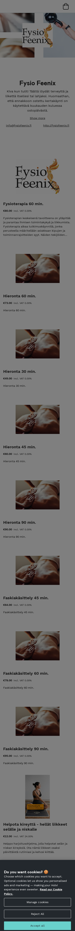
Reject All (37, 915)
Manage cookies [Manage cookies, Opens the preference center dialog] (38, 903)
